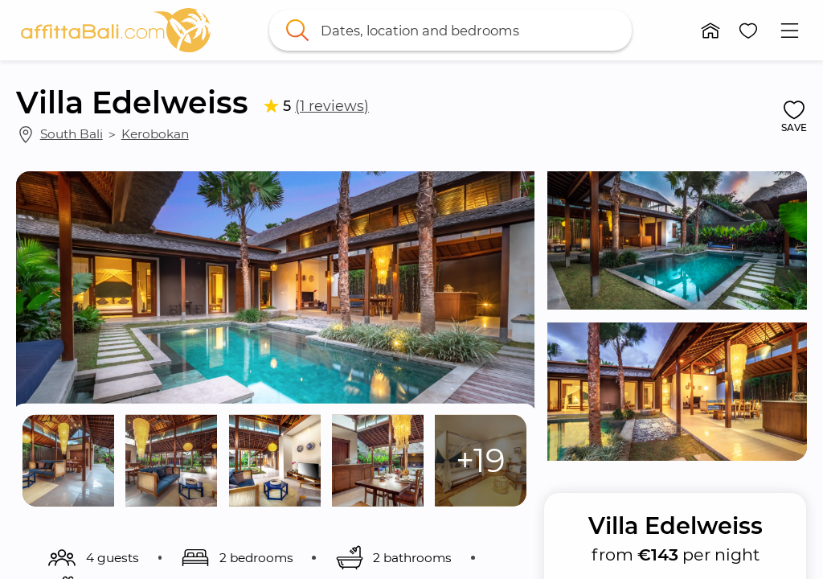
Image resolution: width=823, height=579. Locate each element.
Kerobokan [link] (155, 134)
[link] (116, 30)
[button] (710, 30)
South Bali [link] (71, 134)
